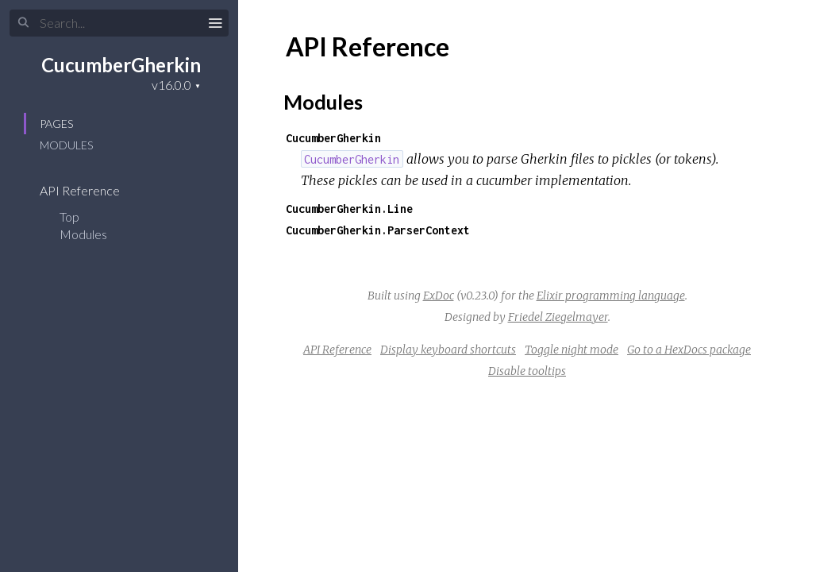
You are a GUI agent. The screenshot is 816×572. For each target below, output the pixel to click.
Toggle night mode (571, 349)
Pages (56, 123)
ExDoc (438, 295)
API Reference (90, 190)
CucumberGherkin (121, 64)
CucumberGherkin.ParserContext (378, 230)
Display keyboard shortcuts (448, 349)
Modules (66, 145)
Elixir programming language (611, 295)
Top (69, 216)
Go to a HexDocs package (689, 349)
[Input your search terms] (119, 23)
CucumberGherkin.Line (349, 208)
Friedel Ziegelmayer (558, 317)
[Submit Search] (23, 23)
